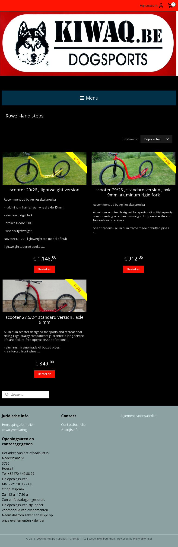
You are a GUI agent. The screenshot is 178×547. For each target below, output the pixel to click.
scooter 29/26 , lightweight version (44, 190)
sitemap (74, 538)
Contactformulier (74, 424)
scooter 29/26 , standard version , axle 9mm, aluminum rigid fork (133, 193)
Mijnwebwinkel (142, 538)
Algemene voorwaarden (138, 416)
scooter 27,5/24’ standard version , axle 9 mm (44, 320)
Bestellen (44, 269)
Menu (89, 98)
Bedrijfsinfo (70, 429)
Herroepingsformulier (18, 424)
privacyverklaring (14, 429)
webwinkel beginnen (102, 538)
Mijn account (152, 5)
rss (84, 538)
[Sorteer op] (156, 139)
